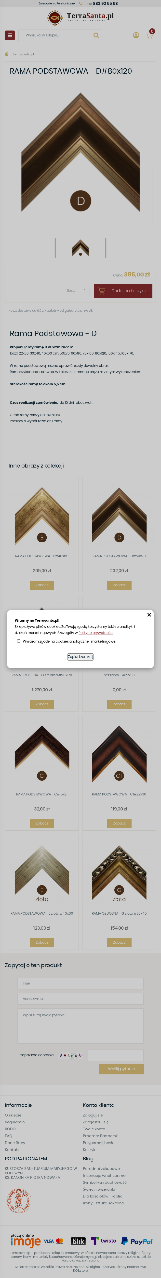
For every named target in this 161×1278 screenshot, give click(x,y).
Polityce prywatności (96, 633)
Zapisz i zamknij (80, 657)
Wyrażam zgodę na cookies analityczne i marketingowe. (69, 641)
